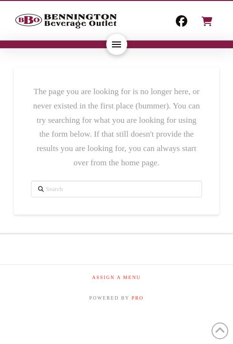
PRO (137, 298)
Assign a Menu (116, 277)
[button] (206, 21)
